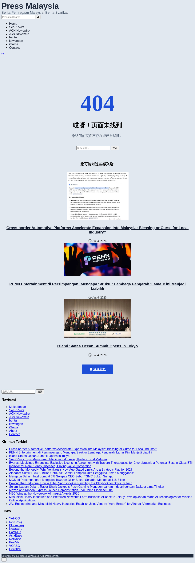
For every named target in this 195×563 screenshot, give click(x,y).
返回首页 (97, 369)
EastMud (15, 532)
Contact (14, 47)
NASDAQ (15, 521)
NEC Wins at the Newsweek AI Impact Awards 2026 (44, 493)
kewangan (16, 40)
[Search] (38, 17)
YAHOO (14, 518)
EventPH (15, 549)
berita (13, 37)
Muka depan (17, 406)
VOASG (14, 545)
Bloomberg (16, 525)
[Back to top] (4, 559)
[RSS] (3, 54)
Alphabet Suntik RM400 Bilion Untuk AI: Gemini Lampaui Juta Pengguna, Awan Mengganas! (71, 473)
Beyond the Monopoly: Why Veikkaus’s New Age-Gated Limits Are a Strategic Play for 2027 (70, 469)
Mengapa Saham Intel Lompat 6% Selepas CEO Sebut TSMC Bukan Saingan (61, 476)
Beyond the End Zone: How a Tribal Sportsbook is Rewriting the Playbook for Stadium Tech (70, 483)
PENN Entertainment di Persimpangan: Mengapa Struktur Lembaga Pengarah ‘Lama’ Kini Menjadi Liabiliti (97, 286)
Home (13, 23)
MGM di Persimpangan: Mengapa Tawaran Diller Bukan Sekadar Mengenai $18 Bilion (67, 479)
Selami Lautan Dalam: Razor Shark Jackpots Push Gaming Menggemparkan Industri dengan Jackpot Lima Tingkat (86, 486)
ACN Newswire (19, 30)
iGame (13, 44)
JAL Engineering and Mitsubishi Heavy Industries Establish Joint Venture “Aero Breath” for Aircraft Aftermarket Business (90, 503)
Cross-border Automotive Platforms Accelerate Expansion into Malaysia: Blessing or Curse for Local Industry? (97, 230)
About (13, 430)
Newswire (15, 528)
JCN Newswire (19, 34)
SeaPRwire (16, 27)
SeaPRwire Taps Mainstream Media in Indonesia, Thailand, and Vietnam (58, 459)
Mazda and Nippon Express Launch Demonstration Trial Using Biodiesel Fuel (61, 490)
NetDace (15, 539)
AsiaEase (15, 535)
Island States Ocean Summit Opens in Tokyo (97, 346)
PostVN (14, 542)
